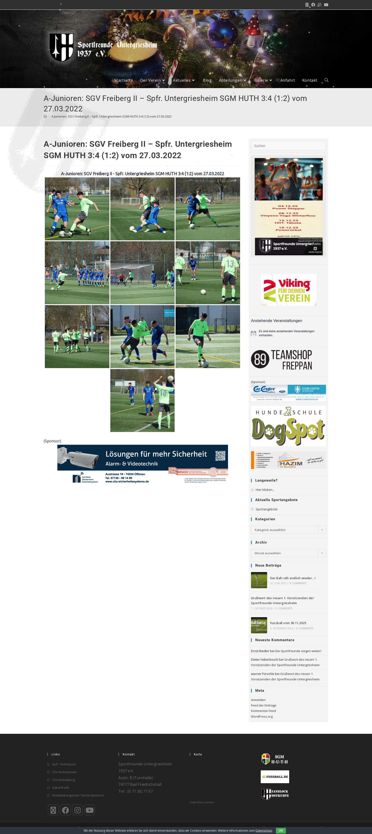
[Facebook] (65, 810)
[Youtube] (89, 810)
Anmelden (258, 700)
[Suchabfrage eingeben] (288, 145)
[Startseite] (45, 116)
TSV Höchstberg (63, 780)
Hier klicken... (265, 490)
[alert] (288, 333)
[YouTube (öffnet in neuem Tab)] (325, 4)
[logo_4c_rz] (288, 426)
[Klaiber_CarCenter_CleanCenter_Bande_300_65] (288, 392)
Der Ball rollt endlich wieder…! (293, 578)
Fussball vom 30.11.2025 (288, 623)
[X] (53, 810)
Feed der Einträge (263, 705)
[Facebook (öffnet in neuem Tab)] (313, 4)
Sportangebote (267, 509)
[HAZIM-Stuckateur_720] (288, 460)
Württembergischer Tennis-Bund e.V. (78, 795)
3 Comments (283, 608)
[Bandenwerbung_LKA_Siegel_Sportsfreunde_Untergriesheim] (142, 464)
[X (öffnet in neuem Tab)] (307, 4)
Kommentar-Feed (263, 711)
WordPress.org (262, 716)
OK (281, 831)
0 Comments (298, 583)
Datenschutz (264, 831)
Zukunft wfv (60, 787)
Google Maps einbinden (202, 802)
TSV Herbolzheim (64, 772)
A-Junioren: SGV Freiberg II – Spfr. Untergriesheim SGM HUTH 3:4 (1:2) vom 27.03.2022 (111, 116)
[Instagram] (77, 810)
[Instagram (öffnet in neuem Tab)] (319, 4)
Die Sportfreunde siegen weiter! (298, 651)
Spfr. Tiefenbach (64, 764)
